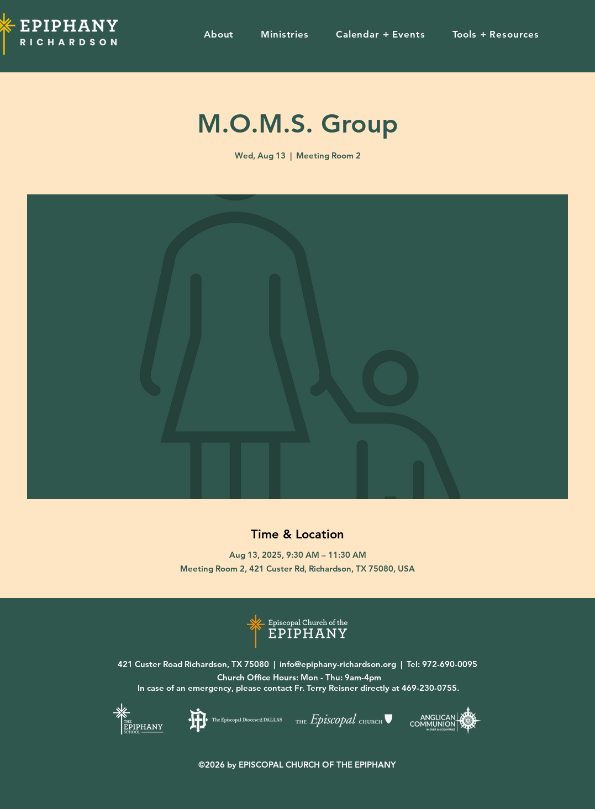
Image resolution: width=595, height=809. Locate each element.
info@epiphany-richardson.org (338, 664)
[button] (218, 34)
